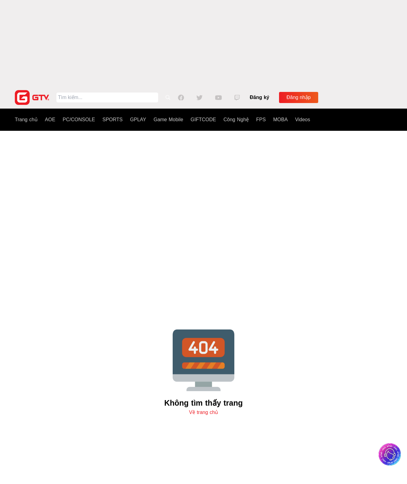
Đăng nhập (298, 97)
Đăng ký (259, 97)
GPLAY (138, 119)
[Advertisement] (203, 43)
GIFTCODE (203, 119)
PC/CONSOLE (79, 119)
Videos (302, 119)
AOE (50, 119)
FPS (261, 119)
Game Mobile (168, 119)
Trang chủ (26, 119)
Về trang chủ (203, 412)
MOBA (280, 119)
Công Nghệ (236, 119)
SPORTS (112, 119)
